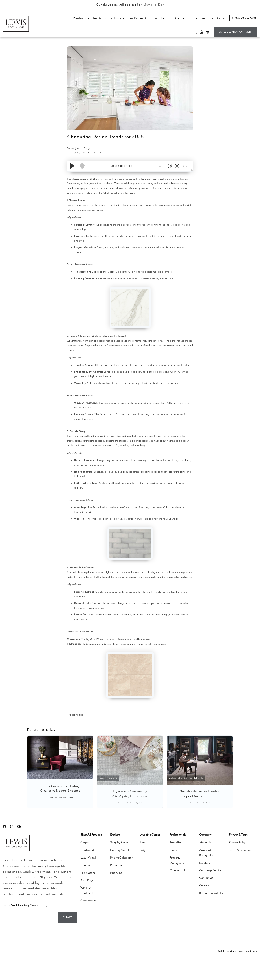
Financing (116, 873)
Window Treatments (87, 890)
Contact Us (206, 878)
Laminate (86, 865)
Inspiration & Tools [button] (109, 18)
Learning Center (173, 18)
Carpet (84, 842)
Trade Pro (176, 842)
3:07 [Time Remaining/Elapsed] (186, 165)
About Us (205, 842)
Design (87, 148)
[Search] (195, 32)
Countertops (88, 900)
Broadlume (231, 951)
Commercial (177, 870)
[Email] (67, 917)
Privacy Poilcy (237, 842)
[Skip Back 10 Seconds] (169, 166)
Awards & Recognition (206, 852)
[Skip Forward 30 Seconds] (177, 166)
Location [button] (217, 18)
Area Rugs (86, 880)
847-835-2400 (244, 18)
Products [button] (81, 18)
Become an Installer (211, 893)
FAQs (143, 850)
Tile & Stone (88, 873)
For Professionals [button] (143, 18)
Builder (174, 850)
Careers (204, 885)
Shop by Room (119, 842)
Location (204, 863)
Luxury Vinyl (88, 857)
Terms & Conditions (241, 850)
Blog (143, 842)
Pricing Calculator (121, 857)
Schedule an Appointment (235, 32)
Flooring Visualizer (121, 850)
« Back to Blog (76, 714)
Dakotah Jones (74, 148)
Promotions (197, 18)
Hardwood (87, 850)
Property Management (178, 860)
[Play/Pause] (72, 166)
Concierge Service (210, 870)
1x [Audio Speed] (160, 165)
